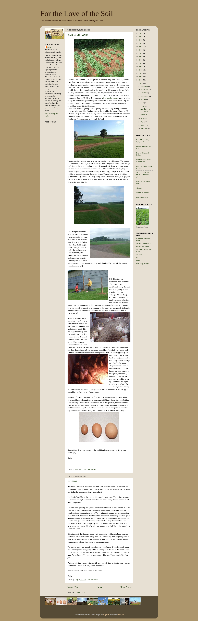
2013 (141, 70)
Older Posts (125, 587)
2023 (141, 40)
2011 (141, 76)
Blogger (121, 615)
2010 (141, 80)
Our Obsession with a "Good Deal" (143, 160)
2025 (141, 33)
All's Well (72, 481)
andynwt (106, 615)
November (144, 89)
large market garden (110, 98)
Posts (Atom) (81, 592)
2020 (141, 50)
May (142, 118)
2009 (141, 83)
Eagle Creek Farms (142, 246)
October (144, 93)
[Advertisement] (146, 307)
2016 (141, 60)
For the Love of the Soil (76, 13)
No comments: (93, 580)
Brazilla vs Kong (142, 197)
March (143, 125)
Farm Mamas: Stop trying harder (142, 141)
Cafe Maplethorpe (142, 264)
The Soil (139, 188)
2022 (141, 43)
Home (99, 587)
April (143, 122)
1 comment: (92, 469)
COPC (138, 261)
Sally (49, 47)
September (145, 96)
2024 (141, 37)
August (143, 99)
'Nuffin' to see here (142, 193)
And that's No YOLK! (78, 35)
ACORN (139, 254)
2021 (141, 46)
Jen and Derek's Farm (143, 243)
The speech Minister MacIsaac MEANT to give (143, 175)
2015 (141, 63)
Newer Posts (73, 587)
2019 (141, 53)
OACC (138, 257)
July (142, 103)
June (142, 106)
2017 (141, 56)
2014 (141, 66)
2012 (141, 73)
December (144, 86)
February (144, 128)
